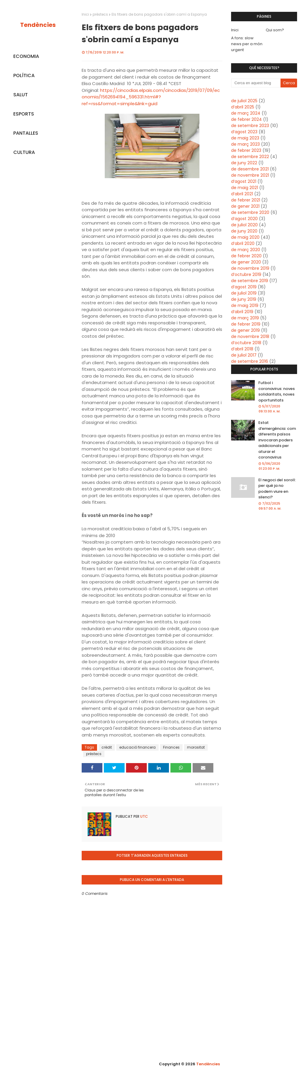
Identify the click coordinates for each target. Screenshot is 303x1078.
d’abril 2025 (242, 107)
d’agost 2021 (243, 181)
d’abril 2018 (242, 349)
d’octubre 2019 (246, 274)
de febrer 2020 (246, 256)
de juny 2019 (243, 299)
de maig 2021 (244, 188)
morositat (196, 747)
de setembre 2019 (249, 281)
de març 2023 (245, 144)
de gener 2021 (245, 206)
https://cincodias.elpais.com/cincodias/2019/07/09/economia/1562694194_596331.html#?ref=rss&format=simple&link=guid (151, 97)
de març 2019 (245, 318)
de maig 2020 (245, 237)
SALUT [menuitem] (20, 94)
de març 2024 (245, 113)
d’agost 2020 (244, 219)
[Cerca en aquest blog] (256, 83)
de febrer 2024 (246, 119)
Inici (85, 14)
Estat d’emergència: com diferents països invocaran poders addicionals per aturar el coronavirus (277, 440)
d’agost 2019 (244, 287)
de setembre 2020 (250, 212)
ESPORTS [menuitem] (23, 113)
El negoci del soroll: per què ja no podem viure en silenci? (277, 488)
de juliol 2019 (244, 293)
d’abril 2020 (242, 243)
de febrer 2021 (245, 200)
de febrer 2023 (246, 150)
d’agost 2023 (244, 132)
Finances (171, 747)
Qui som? (275, 30)
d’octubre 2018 (246, 343)
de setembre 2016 (249, 361)
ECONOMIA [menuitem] (26, 56)
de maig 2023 (245, 138)
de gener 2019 (245, 330)
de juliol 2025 (244, 101)
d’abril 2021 (242, 194)
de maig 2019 (244, 305)
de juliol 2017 (244, 355)
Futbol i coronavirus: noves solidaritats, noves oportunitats (276, 391)
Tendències (38, 25)
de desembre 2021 (250, 169)
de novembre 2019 (250, 268)
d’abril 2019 (242, 312)
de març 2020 (245, 250)
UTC (143, 816)
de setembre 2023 (250, 126)
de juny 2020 (244, 231)
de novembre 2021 (250, 175)
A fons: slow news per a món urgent (246, 44)
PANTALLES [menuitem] (25, 133)
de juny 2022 (244, 163)
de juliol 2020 (244, 225)
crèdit (106, 747)
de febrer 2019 (245, 324)
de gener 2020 (246, 262)
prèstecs (100, 14)
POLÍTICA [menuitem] (24, 75)
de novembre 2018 (250, 336)
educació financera (137, 747)
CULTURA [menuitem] (24, 152)
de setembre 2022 (250, 157)
